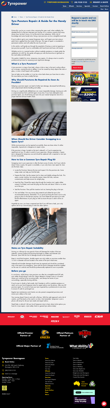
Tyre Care (47, 367)
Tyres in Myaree (77, 360)
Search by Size (49, 362)
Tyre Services (48, 381)
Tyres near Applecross (79, 369)
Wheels (71, 6)
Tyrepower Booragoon (56, 2)
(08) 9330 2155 (80, 2)
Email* (73, 37)
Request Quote (77, 67)
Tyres (64, 6)
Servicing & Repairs (50, 379)
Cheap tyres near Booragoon (81, 375)
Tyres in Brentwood (78, 362)
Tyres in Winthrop (78, 367)
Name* (74, 26)
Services (79, 6)
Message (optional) (77, 48)
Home (14, 17)
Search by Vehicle (50, 360)
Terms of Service (90, 61)
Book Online (104, 6)
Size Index (76, 358)
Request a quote (99, 2)
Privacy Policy (79, 61)
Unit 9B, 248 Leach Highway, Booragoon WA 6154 (14, 366)
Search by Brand (49, 365)
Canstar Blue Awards (78, 377)
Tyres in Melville (77, 364)
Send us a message (11, 374)
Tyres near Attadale (78, 371)
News (106, 9)
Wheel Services (49, 383)
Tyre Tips (47, 369)
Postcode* (74, 43)
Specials (87, 6)
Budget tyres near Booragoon (81, 373)
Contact (95, 6)
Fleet (102, 9)
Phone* (81, 32)
